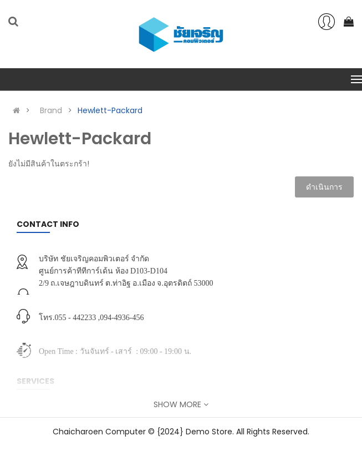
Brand (51, 110)
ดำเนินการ (324, 186)
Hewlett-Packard (110, 110)
